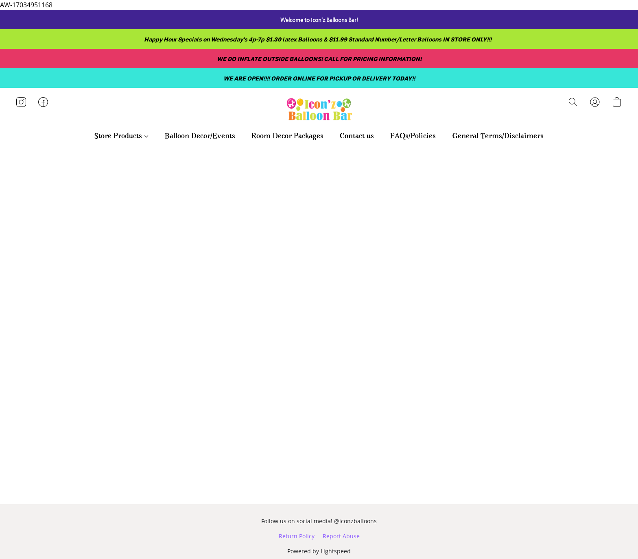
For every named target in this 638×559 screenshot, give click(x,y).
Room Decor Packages (287, 136)
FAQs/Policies (413, 136)
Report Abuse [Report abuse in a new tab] (341, 536)
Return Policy (297, 536)
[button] (319, 110)
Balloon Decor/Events (200, 136)
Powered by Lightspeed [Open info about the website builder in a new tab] (319, 551)
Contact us (357, 136)
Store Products (121, 136)
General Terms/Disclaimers (498, 136)
